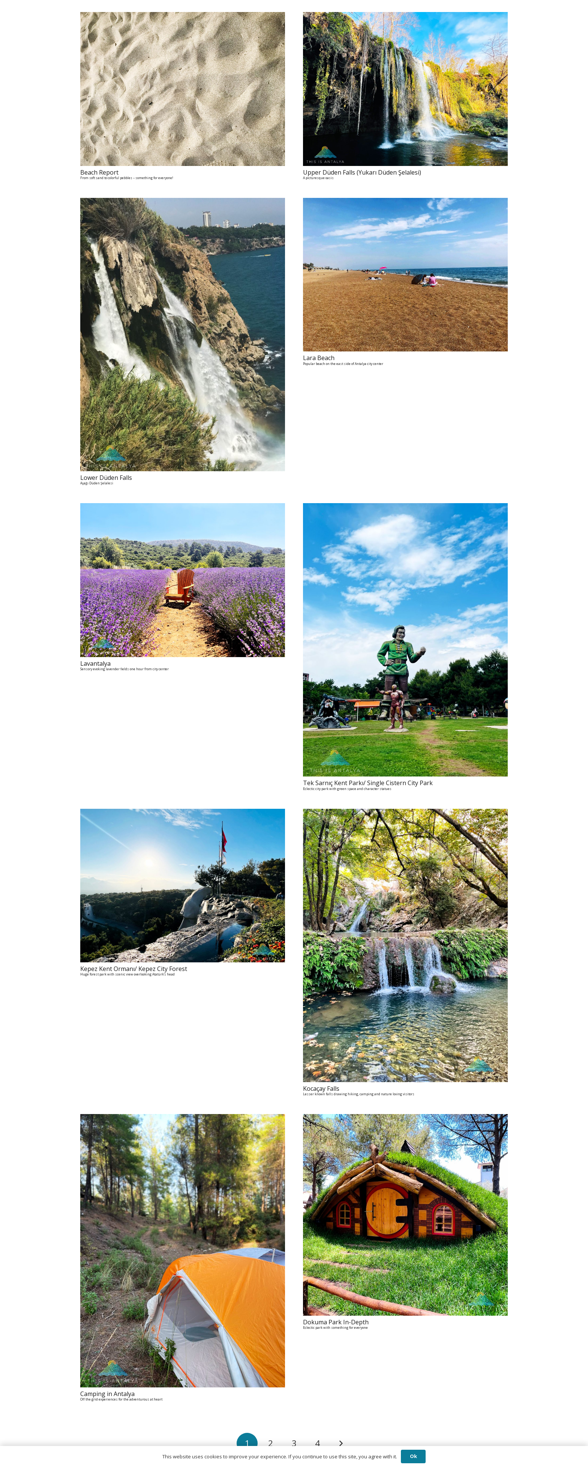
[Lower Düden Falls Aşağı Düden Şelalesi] (182, 203)
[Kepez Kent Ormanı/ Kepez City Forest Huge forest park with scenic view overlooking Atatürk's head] (182, 814)
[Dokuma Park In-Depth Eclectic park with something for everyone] (405, 1119)
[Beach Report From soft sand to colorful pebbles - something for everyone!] (182, 17)
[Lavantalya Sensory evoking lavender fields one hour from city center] (182, 508)
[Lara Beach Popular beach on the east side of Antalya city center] (405, 203)
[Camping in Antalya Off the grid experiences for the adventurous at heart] (182, 1119)
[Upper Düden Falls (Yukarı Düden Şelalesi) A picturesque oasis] (405, 17)
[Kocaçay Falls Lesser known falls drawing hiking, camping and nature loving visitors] (405, 814)
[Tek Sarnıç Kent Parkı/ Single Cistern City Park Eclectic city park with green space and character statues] (405, 508)
